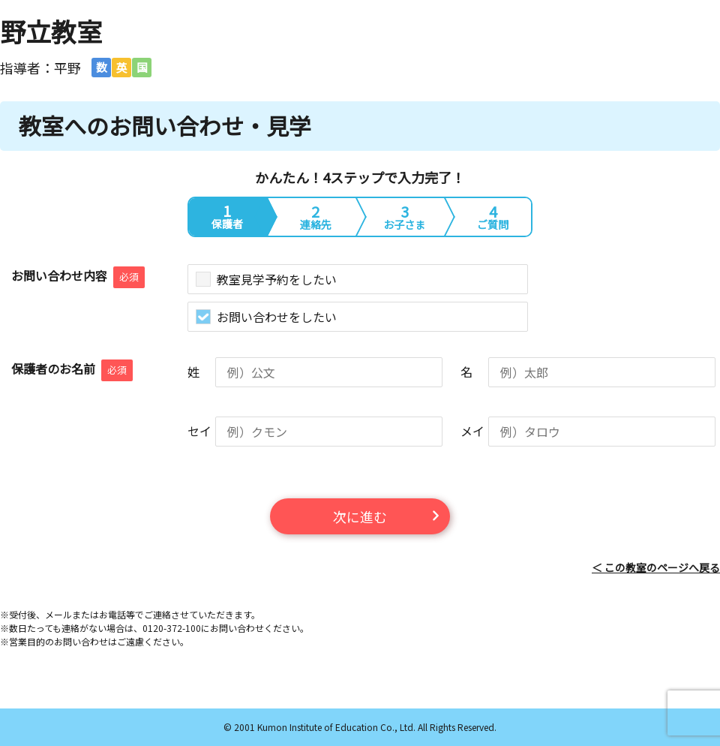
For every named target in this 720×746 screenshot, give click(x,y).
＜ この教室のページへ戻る (656, 567)
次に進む (360, 516)
